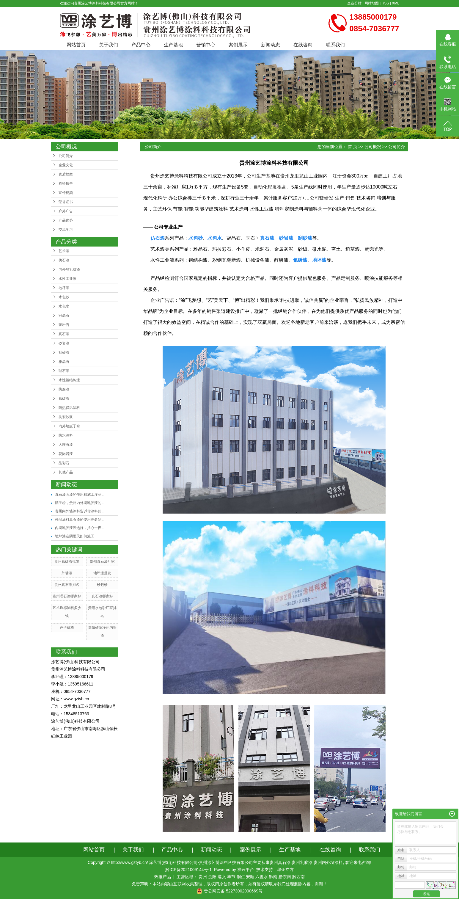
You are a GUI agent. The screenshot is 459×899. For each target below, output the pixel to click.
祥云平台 (245, 869)
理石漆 (64, 371)
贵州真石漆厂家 (102, 561)
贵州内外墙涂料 (328, 862)
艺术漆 (64, 251)
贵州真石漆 (280, 862)
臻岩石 (64, 325)
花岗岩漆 (66, 454)
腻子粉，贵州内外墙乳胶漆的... (79, 503)
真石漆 (64, 334)
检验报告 (66, 183)
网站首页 (76, 44)
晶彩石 (64, 463)
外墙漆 (67, 573)
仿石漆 (64, 260)
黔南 (273, 876)
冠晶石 (64, 315)
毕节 (231, 876)
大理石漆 (66, 445)
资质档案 (66, 174)
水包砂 (64, 297)
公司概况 (372, 146)
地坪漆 (64, 288)
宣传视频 (66, 193)
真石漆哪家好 (102, 596)
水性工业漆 (67, 279)
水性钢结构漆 (69, 380)
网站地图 (371, 3)
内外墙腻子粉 (69, 426)
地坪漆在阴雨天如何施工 (74, 536)
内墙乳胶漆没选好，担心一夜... (79, 528)
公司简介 (66, 156)
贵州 (203, 876)
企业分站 (354, 3)
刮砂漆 (64, 352)
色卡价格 (67, 627)
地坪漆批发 (102, 573)
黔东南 (285, 876)
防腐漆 (64, 389)
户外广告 (66, 211)
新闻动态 (270, 44)
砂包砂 (102, 585)
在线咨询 (302, 44)
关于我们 (108, 44)
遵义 (222, 876)
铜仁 (241, 876)
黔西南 (298, 876)
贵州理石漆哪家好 (67, 596)
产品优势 (66, 220)
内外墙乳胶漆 (69, 269)
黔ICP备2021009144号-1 (188, 869)
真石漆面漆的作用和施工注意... (79, 494)
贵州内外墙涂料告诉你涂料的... (79, 511)
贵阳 (212, 876)
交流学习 (66, 230)
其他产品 (66, 472)
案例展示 (238, 44)
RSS (385, 3)
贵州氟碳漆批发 (66, 561)
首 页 (352, 146)
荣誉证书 (66, 202)
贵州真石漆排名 (66, 585)
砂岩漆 (64, 343)
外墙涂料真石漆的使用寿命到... (79, 519)
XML (395, 3)
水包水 (64, 306)
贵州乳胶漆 (302, 862)
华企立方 (285, 869)
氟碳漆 (64, 398)
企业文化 (66, 165)
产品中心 (140, 44)
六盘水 (261, 876)
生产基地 (173, 44)
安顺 (250, 876)
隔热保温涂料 (69, 408)
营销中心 (205, 44)
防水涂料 (66, 435)
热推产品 (162, 876)
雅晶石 (64, 362)
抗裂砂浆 (66, 417)
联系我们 (335, 44)
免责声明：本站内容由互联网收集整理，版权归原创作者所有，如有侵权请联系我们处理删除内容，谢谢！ (229, 883)
